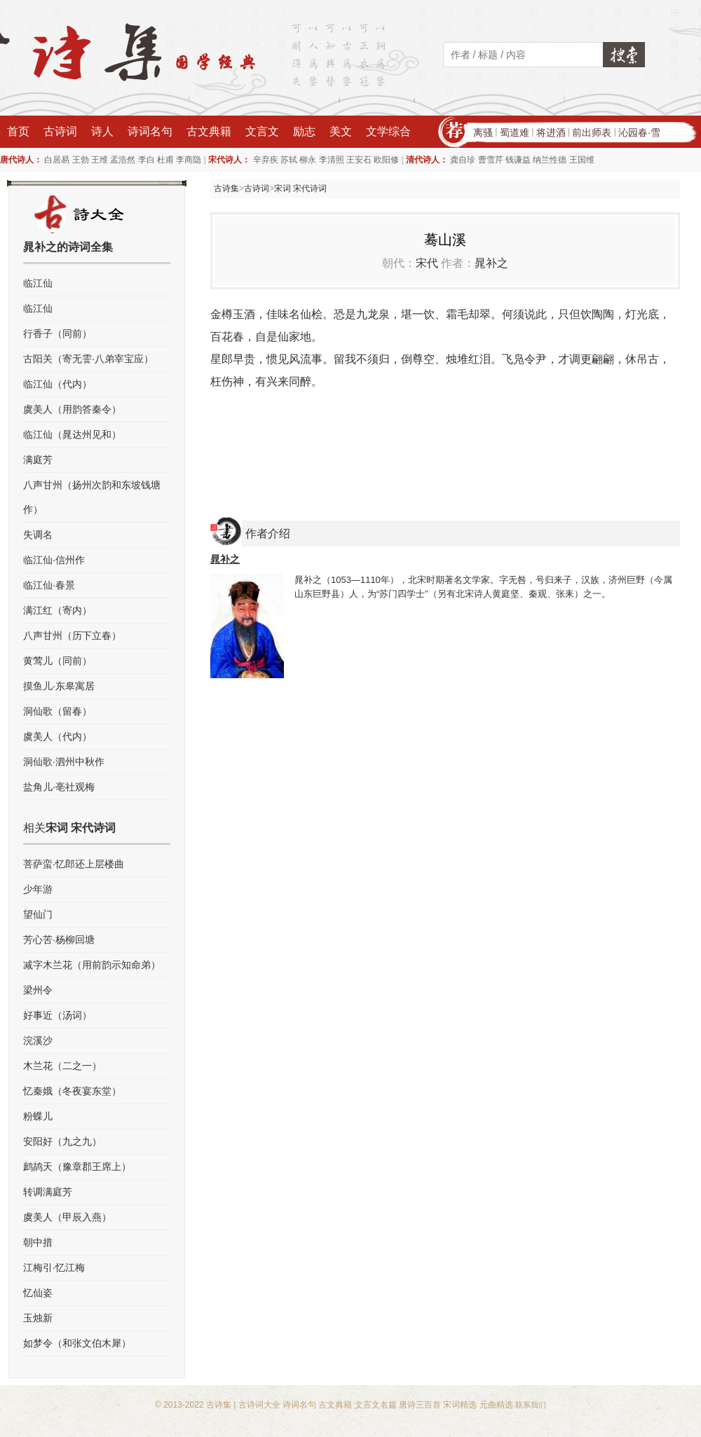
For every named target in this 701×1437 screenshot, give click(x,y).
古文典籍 (208, 131)
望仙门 (38, 914)
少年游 (38, 889)
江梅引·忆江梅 (54, 1267)
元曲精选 (496, 1405)
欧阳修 (386, 160)
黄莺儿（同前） (57, 660)
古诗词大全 (259, 1405)
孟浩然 (122, 160)
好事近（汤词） (57, 1015)
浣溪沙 (38, 1040)
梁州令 (38, 990)
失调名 (38, 534)
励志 (304, 131)
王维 (99, 160)
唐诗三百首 (420, 1405)
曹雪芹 (490, 160)
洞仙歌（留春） (57, 711)
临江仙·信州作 (54, 559)
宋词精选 (460, 1405)
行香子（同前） (57, 333)
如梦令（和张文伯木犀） (77, 1343)
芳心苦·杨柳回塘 (59, 939)
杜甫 (165, 160)
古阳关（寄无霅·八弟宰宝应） (88, 358)
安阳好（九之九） (62, 1141)
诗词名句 (150, 131)
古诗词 (60, 131)
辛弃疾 (265, 160)
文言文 (262, 131)
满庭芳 (38, 459)
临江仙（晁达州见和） (72, 434)
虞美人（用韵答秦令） (72, 409)
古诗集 (226, 188)
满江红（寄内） (57, 610)
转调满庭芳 (47, 1191)
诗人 (102, 131)
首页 (18, 131)
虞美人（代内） (57, 736)
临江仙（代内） (57, 384)
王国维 (581, 160)
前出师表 (591, 132)
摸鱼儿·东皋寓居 (59, 686)
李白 (146, 160)
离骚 (483, 132)
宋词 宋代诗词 (300, 188)
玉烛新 (38, 1317)
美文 (340, 131)
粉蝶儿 (38, 1116)
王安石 (359, 160)
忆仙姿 (38, 1292)
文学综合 (388, 131)
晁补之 (491, 263)
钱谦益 (518, 160)
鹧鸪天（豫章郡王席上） (77, 1166)
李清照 (331, 160)
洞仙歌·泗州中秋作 (63, 761)
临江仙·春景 (49, 585)
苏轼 (288, 160)
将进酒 (551, 132)
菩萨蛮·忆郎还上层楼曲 (73, 863)
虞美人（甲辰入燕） (67, 1217)
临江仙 (38, 283)
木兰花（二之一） (62, 1065)
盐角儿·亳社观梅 (59, 786)
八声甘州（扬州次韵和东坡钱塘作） (92, 497)
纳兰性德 (549, 160)
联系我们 (530, 1405)
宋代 (427, 263)
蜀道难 (514, 132)
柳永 (307, 160)
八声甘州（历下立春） (72, 635)
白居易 (56, 160)
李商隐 (188, 160)
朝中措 (38, 1242)
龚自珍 (462, 160)
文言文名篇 (376, 1405)
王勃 (80, 160)
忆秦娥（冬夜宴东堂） (72, 1090)
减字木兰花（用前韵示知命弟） (92, 964)
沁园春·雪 (639, 132)
